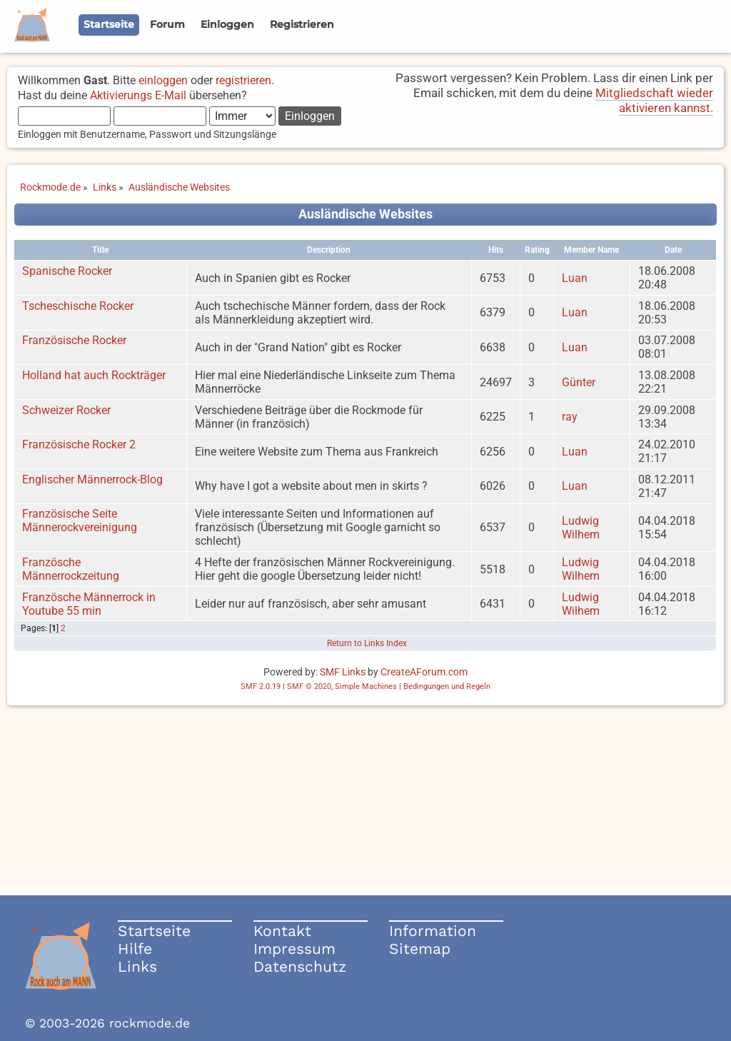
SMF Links (343, 672)
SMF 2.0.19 (261, 686)
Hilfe (135, 948)
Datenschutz (299, 966)
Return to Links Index (367, 643)
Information (432, 931)
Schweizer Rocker (66, 410)
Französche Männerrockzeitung (70, 569)
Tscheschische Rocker (77, 306)
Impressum (294, 948)
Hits (495, 250)
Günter (578, 382)
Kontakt (282, 931)
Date (673, 250)
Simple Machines (366, 686)
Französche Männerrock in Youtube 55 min (89, 604)
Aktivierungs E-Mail (138, 95)
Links (137, 966)
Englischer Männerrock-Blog (92, 479)
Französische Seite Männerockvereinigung (79, 520)
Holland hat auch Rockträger (94, 375)
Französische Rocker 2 (79, 444)
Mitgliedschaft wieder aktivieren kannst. (654, 100)
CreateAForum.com (424, 672)
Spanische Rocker (67, 271)
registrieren (243, 80)
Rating (537, 250)
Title (100, 250)
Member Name (591, 250)
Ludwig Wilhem (581, 527)
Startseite (154, 931)
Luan (575, 278)
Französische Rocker (74, 340)
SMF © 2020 (309, 686)
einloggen (163, 80)
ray (570, 416)
